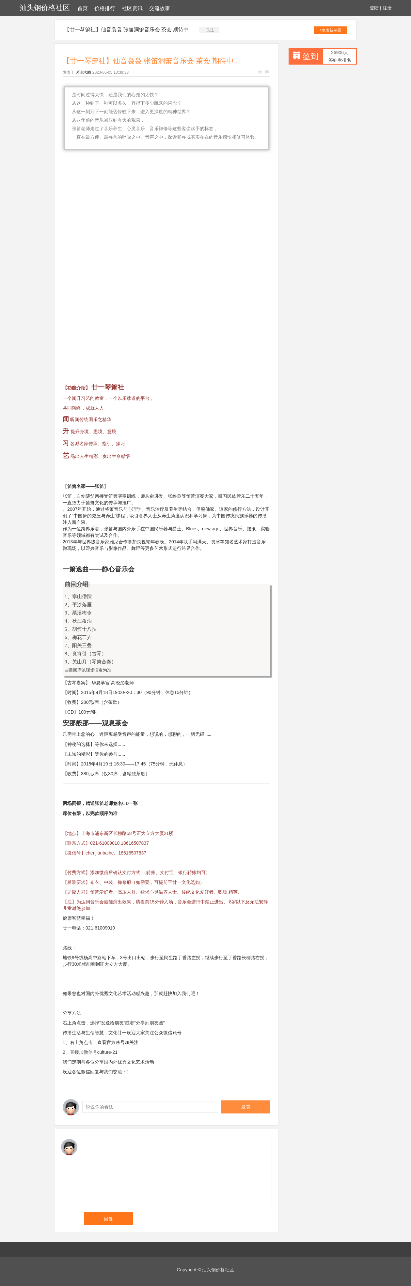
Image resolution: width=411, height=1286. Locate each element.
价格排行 (104, 8)
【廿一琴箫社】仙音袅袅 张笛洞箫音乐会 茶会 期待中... (128, 29)
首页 (82, 8)
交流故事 (159, 8)
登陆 (374, 7)
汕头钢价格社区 (45, 8)
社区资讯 (132, 8)
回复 (108, 1218)
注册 (387, 7)
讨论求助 (83, 72)
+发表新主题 (330, 30)
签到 (310, 56)
